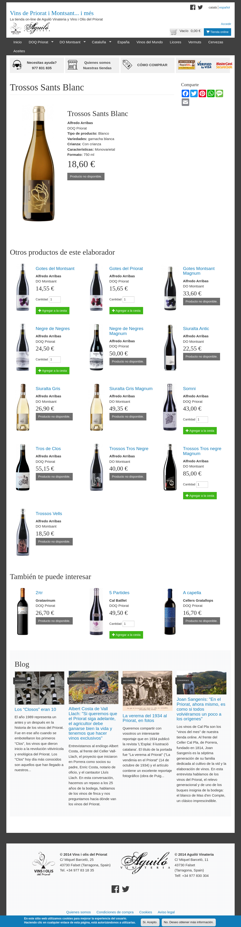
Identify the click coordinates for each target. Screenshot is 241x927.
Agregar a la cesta (52, 310)
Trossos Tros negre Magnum (202, 451)
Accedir (226, 24)
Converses (75, 680)
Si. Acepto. (150, 922)
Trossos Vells (49, 513)
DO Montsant (71, 42)
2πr (39, 592)
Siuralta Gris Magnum (131, 388)
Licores (175, 42)
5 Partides (119, 592)
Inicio (17, 42)
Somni (189, 388)
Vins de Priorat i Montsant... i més (52, 13)
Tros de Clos (48, 448)
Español (224, 7)
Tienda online (217, 32)
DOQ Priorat (39, 42)
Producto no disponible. (86, 176)
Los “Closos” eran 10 (35, 709)
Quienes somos (78, 912)
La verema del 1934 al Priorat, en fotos (145, 718)
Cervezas (215, 42)
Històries (20, 680)
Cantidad (42, 299)
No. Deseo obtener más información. (189, 922)
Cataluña (99, 42)
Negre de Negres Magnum (126, 331)
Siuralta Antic (196, 328)
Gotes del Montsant (55, 268)
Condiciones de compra (115, 912)
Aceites (19, 51)
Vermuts (194, 42)
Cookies (145, 912)
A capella (192, 592)
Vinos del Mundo (150, 42)
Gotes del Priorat (126, 268)
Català (213, 7)
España (123, 42)
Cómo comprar (152, 65)
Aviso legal (166, 912)
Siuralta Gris (48, 388)
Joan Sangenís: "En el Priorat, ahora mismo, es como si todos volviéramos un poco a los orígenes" (201, 709)
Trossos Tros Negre (129, 448)
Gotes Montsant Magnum (199, 271)
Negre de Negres (53, 328)
